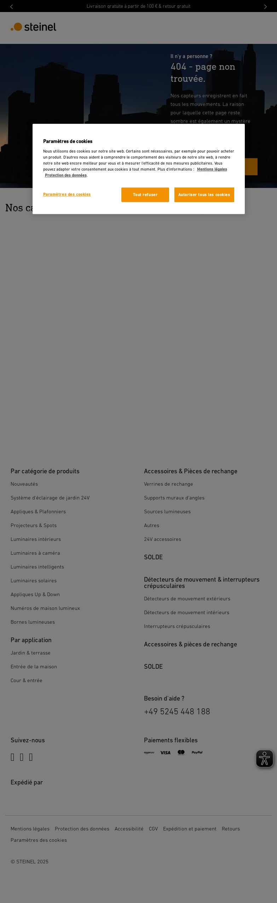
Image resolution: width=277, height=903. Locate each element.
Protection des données (66, 175)
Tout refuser (145, 194)
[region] (139, 169)
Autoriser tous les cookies (204, 194)
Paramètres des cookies (67, 194)
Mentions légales (212, 169)
